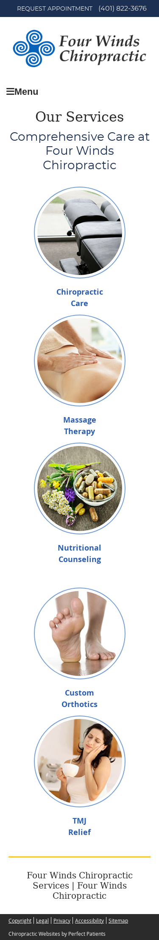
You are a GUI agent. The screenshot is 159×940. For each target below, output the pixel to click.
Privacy (61, 920)
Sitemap (118, 920)
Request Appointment (54, 9)
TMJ (79, 820)
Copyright (19, 920)
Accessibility (89, 920)
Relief (79, 832)
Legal (42, 920)
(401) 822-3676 (122, 8)
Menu (22, 91)
